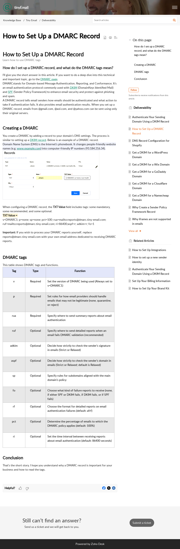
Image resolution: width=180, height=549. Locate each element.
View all (135, 231)
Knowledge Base (12, 20)
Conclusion (140, 79)
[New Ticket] (142, 523)
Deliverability (49, 20)
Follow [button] (134, 89)
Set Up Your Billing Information (151, 281)
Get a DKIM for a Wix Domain (151, 164)
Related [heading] (144, 241)
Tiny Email (31, 20)
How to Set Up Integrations (149, 250)
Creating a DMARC (145, 64)
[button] (174, 7)
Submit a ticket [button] (142, 523)
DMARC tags (141, 71)
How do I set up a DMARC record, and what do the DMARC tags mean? (152, 51)
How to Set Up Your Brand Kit (150, 288)
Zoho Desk (97, 544)
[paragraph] (60, 264)
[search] (135, 20)
